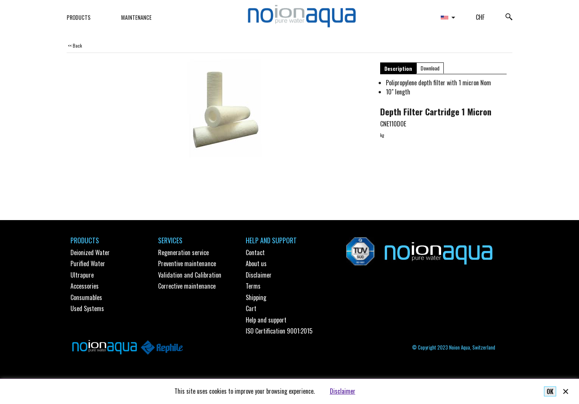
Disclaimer (342, 391)
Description (398, 68)
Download (430, 68)
